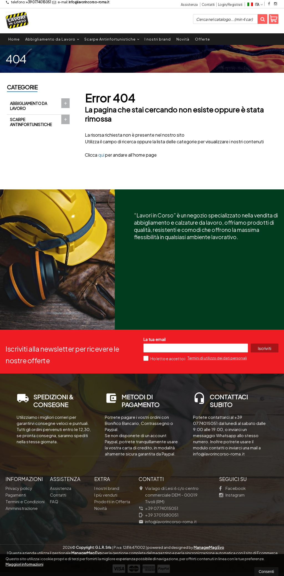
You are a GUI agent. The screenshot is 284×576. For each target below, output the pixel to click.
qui (101, 155)
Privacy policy (19, 488)
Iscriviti (264, 348)
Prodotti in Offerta (112, 501)
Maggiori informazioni (24, 564)
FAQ (54, 501)
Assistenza (189, 4)
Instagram (232, 494)
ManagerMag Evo (209, 547)
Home (14, 39)
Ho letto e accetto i (164, 358)
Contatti (208, 4)
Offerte (202, 39)
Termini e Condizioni (25, 501)
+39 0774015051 (28, 2)
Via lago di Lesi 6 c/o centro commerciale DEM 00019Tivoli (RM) (169, 494)
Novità (182, 39)
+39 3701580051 (159, 514)
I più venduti (105, 494)
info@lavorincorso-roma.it (80, 2)
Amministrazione (22, 508)
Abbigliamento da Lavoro (52, 39)
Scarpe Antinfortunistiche (112, 39)
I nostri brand (157, 39)
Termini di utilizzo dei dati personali (217, 358)
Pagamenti (16, 494)
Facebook (232, 488)
